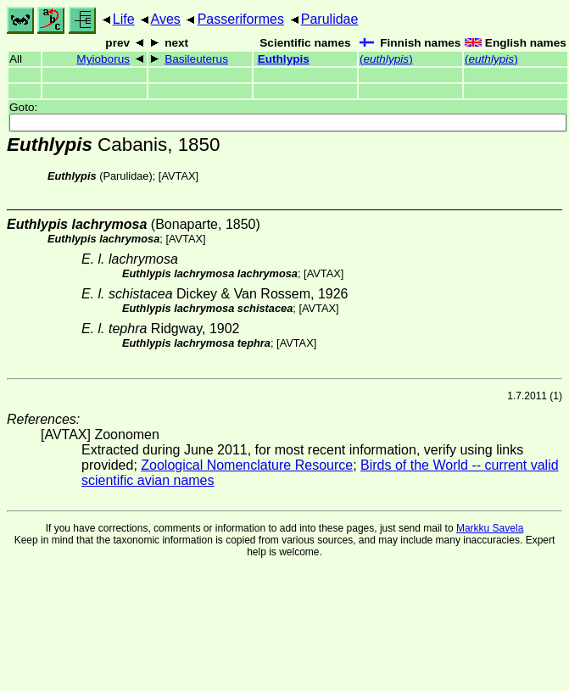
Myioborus (103, 59)
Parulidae (330, 19)
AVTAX (178, 176)
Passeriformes (241, 19)
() (386, 59)
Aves (166, 19)
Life (124, 19)
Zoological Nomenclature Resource (247, 465)
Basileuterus (196, 59)
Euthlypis (284, 59)
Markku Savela (489, 528)
